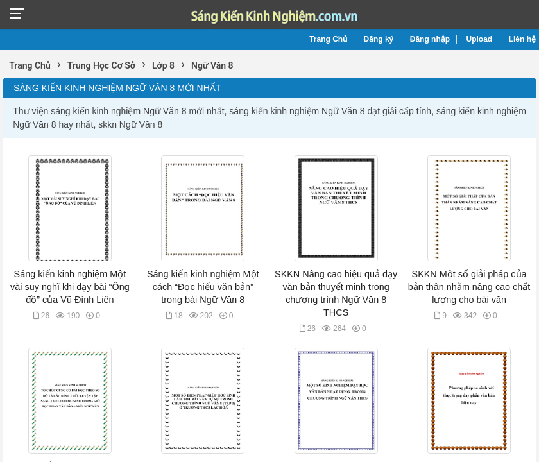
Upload (479, 39)
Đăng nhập (430, 39)
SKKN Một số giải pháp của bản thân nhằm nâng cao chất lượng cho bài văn (469, 287)
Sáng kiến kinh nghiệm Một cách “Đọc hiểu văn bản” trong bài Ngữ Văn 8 (203, 287)
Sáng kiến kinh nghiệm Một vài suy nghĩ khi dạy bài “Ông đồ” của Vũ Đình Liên (70, 287)
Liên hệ (522, 39)
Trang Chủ (328, 39)
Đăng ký (379, 39)
